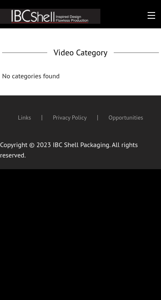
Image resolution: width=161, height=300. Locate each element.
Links (24, 117)
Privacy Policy (70, 117)
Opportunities (126, 117)
